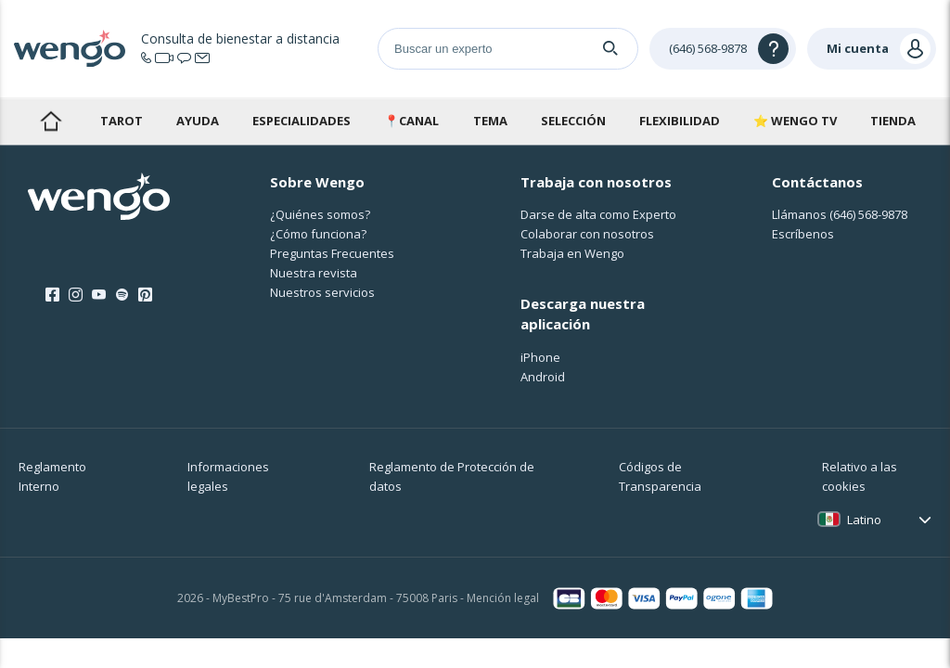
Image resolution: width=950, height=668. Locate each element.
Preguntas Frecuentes (332, 253)
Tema (490, 120)
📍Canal (411, 120)
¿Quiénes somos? (320, 214)
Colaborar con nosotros (587, 233)
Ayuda (197, 120)
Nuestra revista (313, 272)
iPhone (540, 357)
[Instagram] (76, 295)
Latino (864, 519)
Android (542, 376)
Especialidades (301, 120)
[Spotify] (122, 295)
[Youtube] (99, 295)
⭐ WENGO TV (795, 120)
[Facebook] (52, 295)
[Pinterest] (145, 295)
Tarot (121, 120)
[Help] (722, 49)
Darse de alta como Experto (598, 214)
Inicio (50, 121)
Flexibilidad (679, 120)
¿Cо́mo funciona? (318, 233)
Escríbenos (803, 233)
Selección (573, 120)
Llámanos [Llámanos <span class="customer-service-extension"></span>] (839, 214)
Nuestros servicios (322, 292)
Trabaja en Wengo (572, 253)
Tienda (893, 120)
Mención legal (503, 598)
